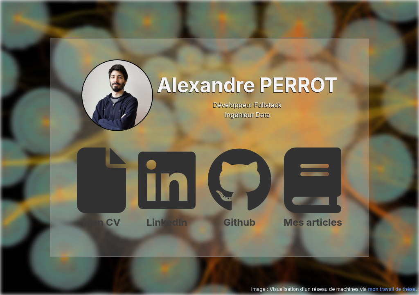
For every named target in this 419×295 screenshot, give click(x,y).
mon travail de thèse (391, 289)
